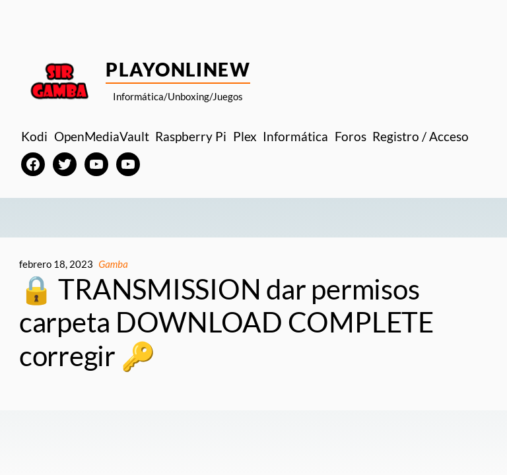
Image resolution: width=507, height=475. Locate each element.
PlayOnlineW (178, 69)
